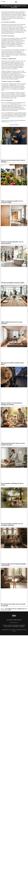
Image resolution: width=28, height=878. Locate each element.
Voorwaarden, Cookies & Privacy (14, 619)
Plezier (2, 608)
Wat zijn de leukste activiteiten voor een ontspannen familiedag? (12, 524)
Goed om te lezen (13, 121)
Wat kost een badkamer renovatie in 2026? (12, 282)
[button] (16, 2)
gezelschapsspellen (5, 104)
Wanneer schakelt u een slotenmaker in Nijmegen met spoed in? (11, 403)
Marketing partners (14, 622)
